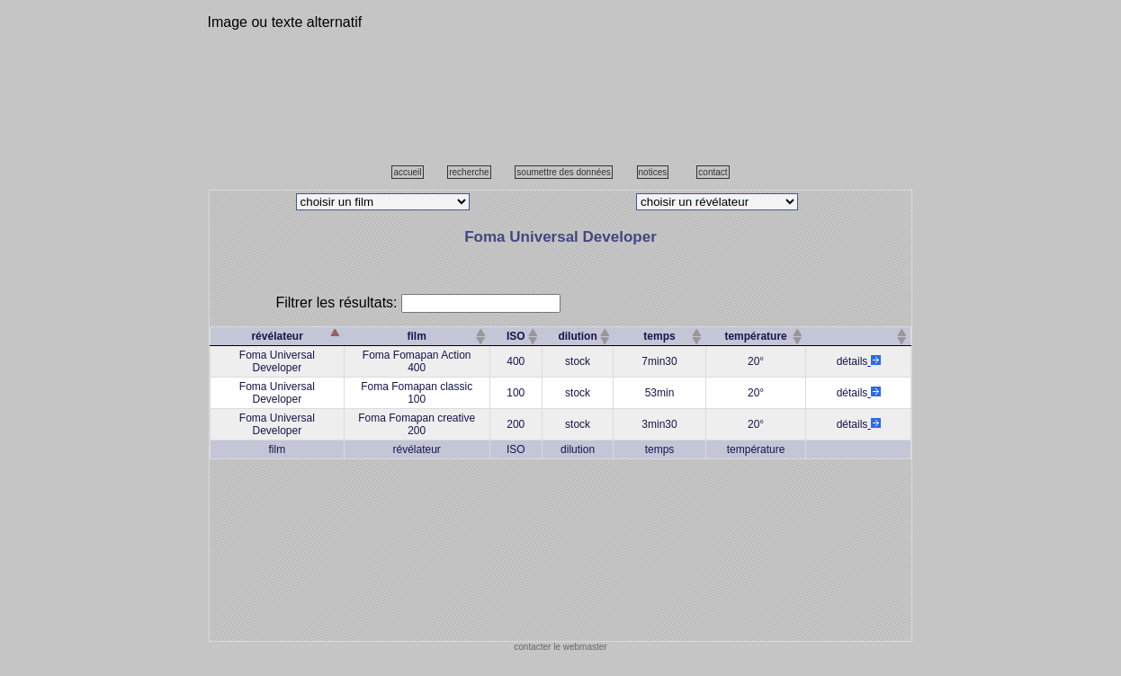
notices (653, 172)
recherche (469, 172)
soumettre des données (563, 172)
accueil (407, 172)
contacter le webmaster (560, 647)
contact (712, 172)
